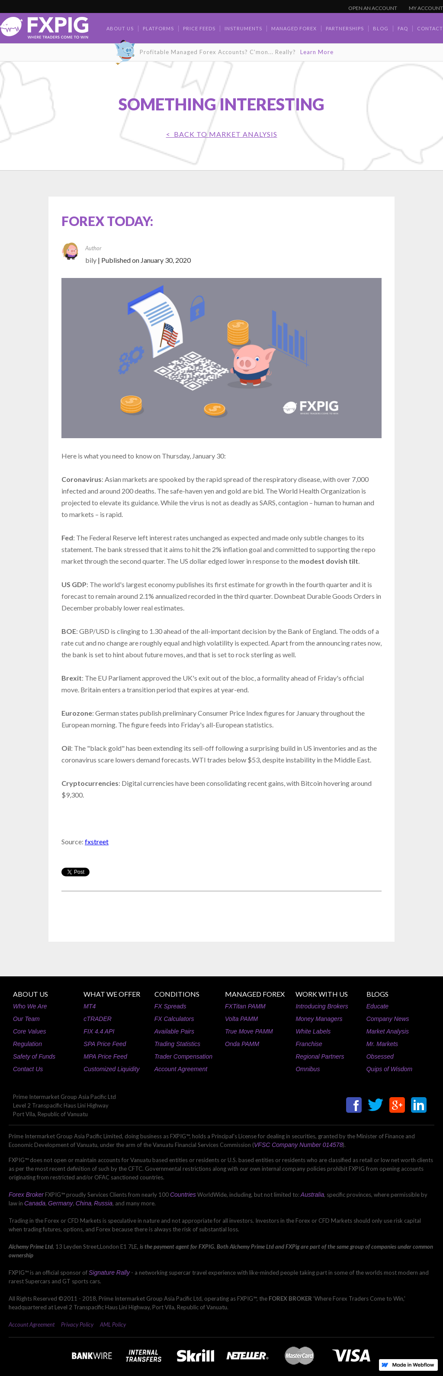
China (84, 1203)
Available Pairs (174, 1031)
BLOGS (377, 994)
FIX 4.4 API (98, 1031)
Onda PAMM (242, 1043)
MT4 (89, 1006)
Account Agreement (180, 1069)
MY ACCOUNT (426, 8)
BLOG (380, 28)
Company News (387, 1018)
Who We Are (30, 1006)
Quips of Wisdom (389, 1069)
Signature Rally (109, 1272)
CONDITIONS (176, 994)
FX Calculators (174, 1018)
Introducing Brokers (321, 1006)
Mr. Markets (382, 1043)
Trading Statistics (177, 1043)
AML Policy (113, 1324)
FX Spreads (170, 1006)
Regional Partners (319, 1056)
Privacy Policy (77, 1324)
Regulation (27, 1043)
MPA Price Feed (105, 1056)
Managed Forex (294, 28)
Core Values (29, 1031)
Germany (60, 1203)
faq (403, 28)
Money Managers (318, 1018)
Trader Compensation (183, 1056)
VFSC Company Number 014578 (298, 1144)
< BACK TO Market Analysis (221, 134)
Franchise (308, 1043)
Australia (312, 1194)
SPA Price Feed (104, 1043)
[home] (44, 30)
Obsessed (380, 1056)
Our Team (26, 1018)
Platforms (158, 28)
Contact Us (28, 1069)
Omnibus (307, 1069)
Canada (34, 1203)
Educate (377, 1006)
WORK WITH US (321, 994)
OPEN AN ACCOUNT (372, 8)
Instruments (243, 28)
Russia (103, 1203)
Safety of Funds (34, 1056)
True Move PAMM (249, 1031)
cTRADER (97, 1018)
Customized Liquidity (111, 1069)
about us (120, 28)
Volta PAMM (241, 1018)
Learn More (317, 51)
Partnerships (345, 28)
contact (430, 28)
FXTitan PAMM (245, 1006)
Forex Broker (26, 1194)
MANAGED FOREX (255, 994)
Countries (183, 1194)
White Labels (313, 1031)
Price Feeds (199, 28)
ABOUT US (30, 994)
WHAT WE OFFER (111, 994)
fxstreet (97, 841)
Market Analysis (387, 1031)
